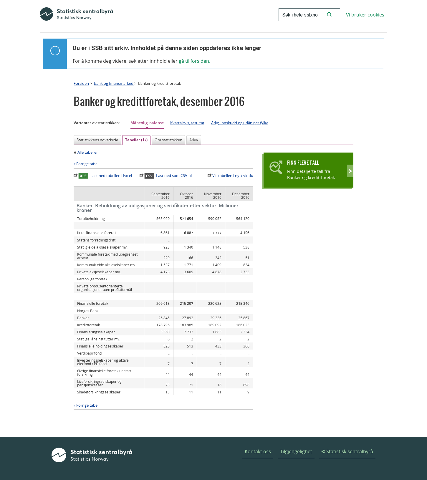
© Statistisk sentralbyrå (347, 451)
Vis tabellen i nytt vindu (232, 175)
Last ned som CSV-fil (168, 176)
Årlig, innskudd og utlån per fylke (239, 122)
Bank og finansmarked (114, 83)
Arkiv (193, 140)
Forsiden (81, 83)
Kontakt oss (258, 451)
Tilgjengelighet (296, 451)
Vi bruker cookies (365, 14)
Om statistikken (168, 140)
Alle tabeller (87, 152)
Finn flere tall (303, 162)
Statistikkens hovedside (97, 140)
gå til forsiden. (194, 61)
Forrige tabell (87, 163)
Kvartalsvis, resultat (187, 122)
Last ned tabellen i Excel (105, 176)
